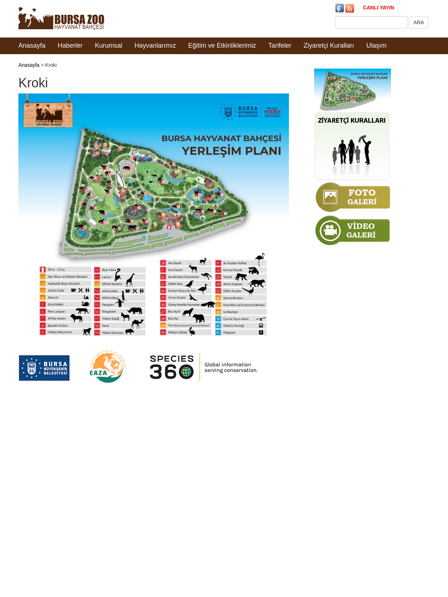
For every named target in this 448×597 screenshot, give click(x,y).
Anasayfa (31, 45)
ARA (418, 22)
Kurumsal (108, 45)
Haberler (70, 45)
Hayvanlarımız (155, 45)
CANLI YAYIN (378, 7)
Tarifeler (279, 45)
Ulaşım (376, 45)
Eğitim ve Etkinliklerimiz (222, 45)
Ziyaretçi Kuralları (329, 45)
